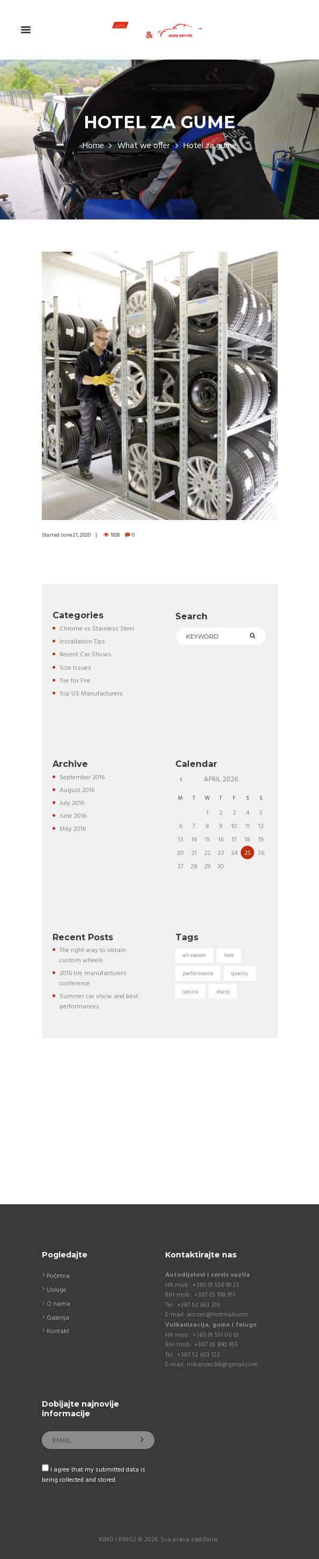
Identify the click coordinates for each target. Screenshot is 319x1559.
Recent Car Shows (86, 654)
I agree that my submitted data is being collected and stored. (93, 1475)
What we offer (143, 146)
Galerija (58, 1318)
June (73, 816)
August (77, 790)
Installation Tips (82, 641)
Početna (58, 1276)
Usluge (56, 1290)
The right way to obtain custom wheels (93, 955)
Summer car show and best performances (99, 1001)
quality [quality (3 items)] (239, 973)
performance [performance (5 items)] (198, 973)
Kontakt (58, 1331)
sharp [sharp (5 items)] (222, 991)
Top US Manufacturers (91, 694)
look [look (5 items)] (229, 955)
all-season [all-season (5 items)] (194, 955)
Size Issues (75, 668)
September (82, 777)
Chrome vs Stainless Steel (97, 629)
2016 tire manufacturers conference (93, 978)
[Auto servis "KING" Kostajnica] (159, 1137)
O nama (58, 1304)
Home (93, 146)
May (73, 829)
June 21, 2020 (76, 535)
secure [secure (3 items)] (190, 991)
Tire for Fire (75, 681)
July (72, 803)
